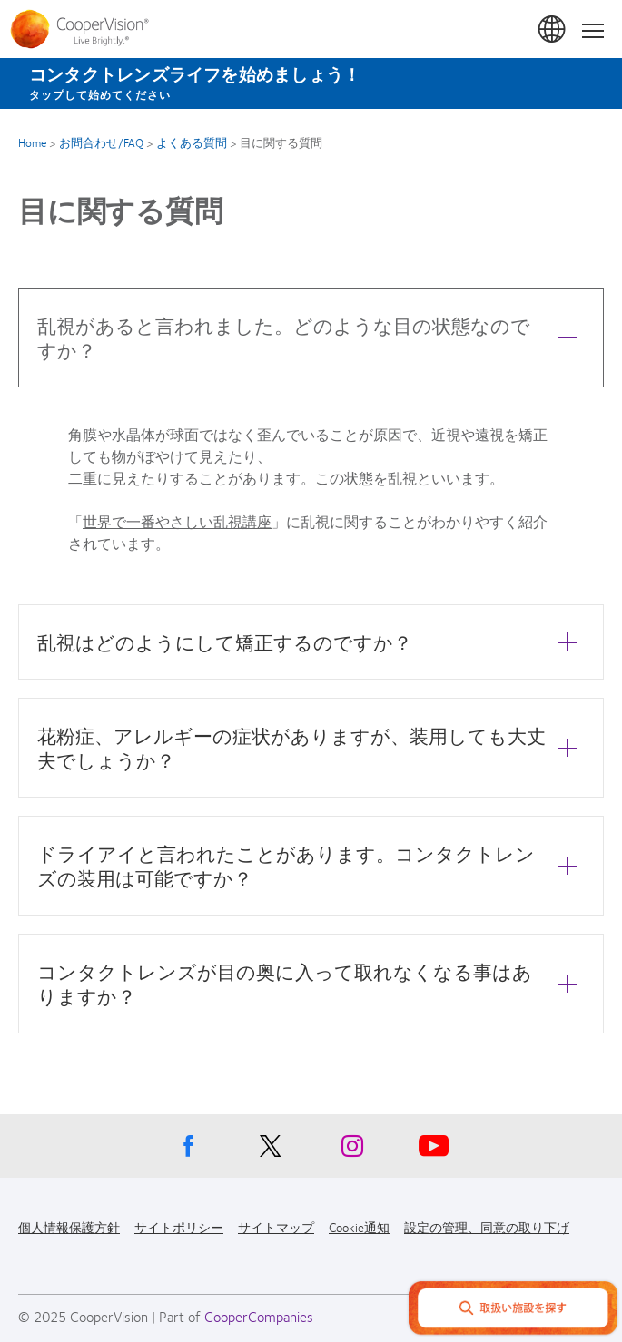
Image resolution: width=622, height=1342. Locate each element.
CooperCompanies (258, 1316)
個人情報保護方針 (69, 1227)
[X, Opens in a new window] (270, 1150)
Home (32, 142)
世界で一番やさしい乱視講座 (177, 521)
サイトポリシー (178, 1227)
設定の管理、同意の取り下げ (486, 1227)
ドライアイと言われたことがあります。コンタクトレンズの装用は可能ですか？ (311, 865)
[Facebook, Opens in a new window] (189, 1150)
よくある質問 (191, 142)
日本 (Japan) (553, 29)
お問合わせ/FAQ (101, 142)
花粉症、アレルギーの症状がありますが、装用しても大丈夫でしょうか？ (311, 747)
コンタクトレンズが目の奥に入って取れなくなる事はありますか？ (311, 983)
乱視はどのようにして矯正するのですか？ (311, 641)
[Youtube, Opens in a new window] (434, 1150)
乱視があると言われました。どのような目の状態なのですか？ (311, 337)
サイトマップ (276, 1227)
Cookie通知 (359, 1227)
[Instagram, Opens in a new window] (352, 1150)
